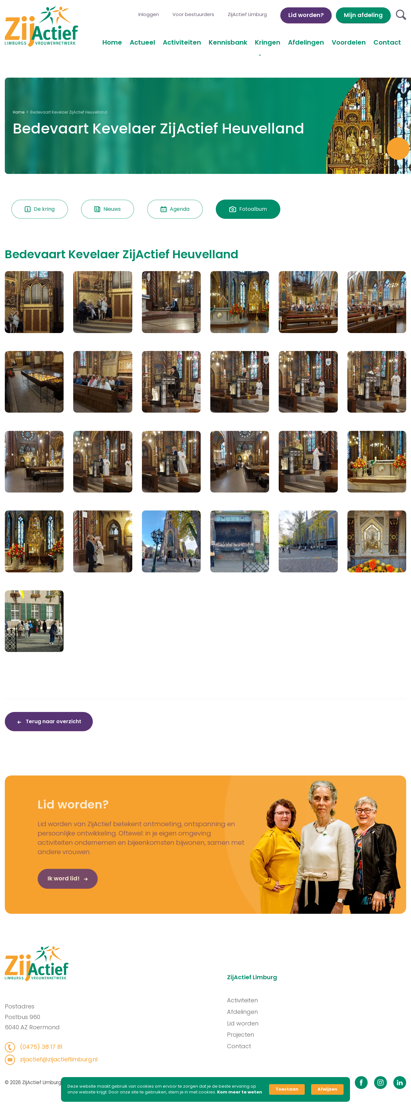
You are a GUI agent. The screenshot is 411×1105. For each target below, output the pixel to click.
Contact (387, 42)
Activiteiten (182, 42)
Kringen (267, 42)
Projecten (262, 1035)
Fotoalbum (248, 209)
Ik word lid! (40, 900)
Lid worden (265, 1023)
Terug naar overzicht (52, 721)
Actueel (142, 42)
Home (112, 42)
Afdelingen (306, 42)
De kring (40, 209)
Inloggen (148, 14)
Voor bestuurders (193, 14)
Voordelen (349, 42)
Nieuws (107, 209)
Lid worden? (306, 15)
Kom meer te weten (239, 1092)
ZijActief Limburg (247, 14)
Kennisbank (228, 42)
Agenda (175, 209)
